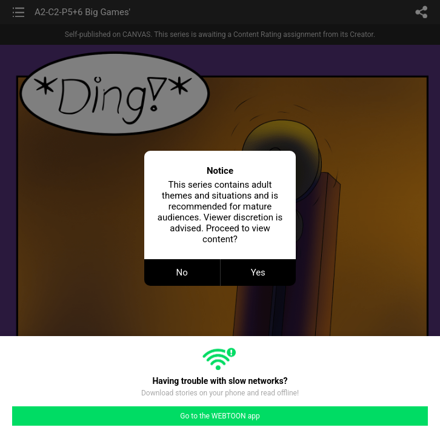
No (182, 272)
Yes (258, 272)
